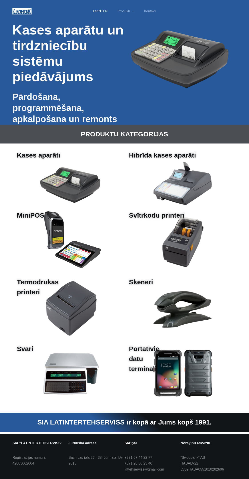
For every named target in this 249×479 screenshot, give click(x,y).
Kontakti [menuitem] (150, 11)
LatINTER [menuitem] (100, 11)
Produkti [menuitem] (127, 11)
